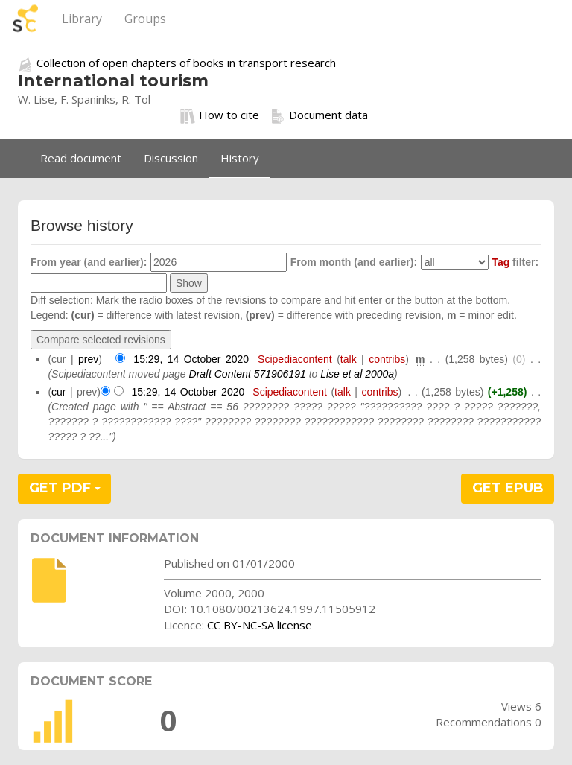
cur (58, 392)
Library (82, 18)
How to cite (219, 115)
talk (348, 359)
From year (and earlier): (89, 262)
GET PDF (65, 488)
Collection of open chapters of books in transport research (186, 62)
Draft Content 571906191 (247, 374)
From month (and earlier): (353, 262)
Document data (319, 115)
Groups (145, 18)
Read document (80, 157)
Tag (500, 262)
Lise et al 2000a (357, 374)
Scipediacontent (295, 359)
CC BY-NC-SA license (259, 625)
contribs (387, 359)
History (239, 157)
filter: (515, 262)
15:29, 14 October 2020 (191, 359)
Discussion (171, 157)
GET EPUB (508, 488)
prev (88, 359)
